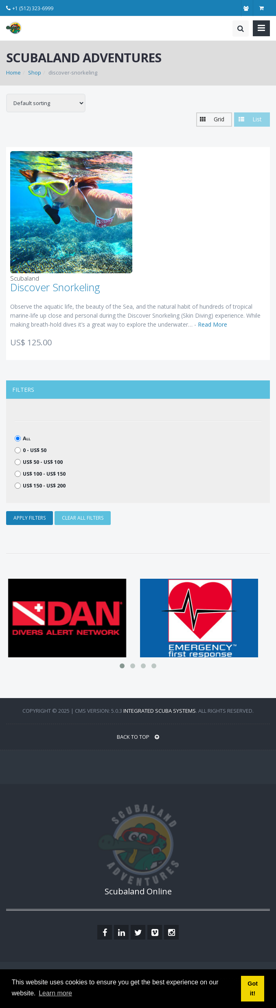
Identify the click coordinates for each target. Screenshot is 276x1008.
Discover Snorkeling (55, 287)
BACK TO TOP (138, 736)
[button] (214, 119)
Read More (212, 324)
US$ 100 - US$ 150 (40, 473)
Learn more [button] (55, 993)
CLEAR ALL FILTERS (82, 517)
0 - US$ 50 (30, 450)
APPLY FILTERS (29, 517)
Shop (34, 72)
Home (13, 72)
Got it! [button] (253, 988)
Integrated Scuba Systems (159, 710)
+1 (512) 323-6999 (32, 8)
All (23, 438)
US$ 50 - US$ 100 (39, 462)
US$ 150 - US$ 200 (40, 485)
